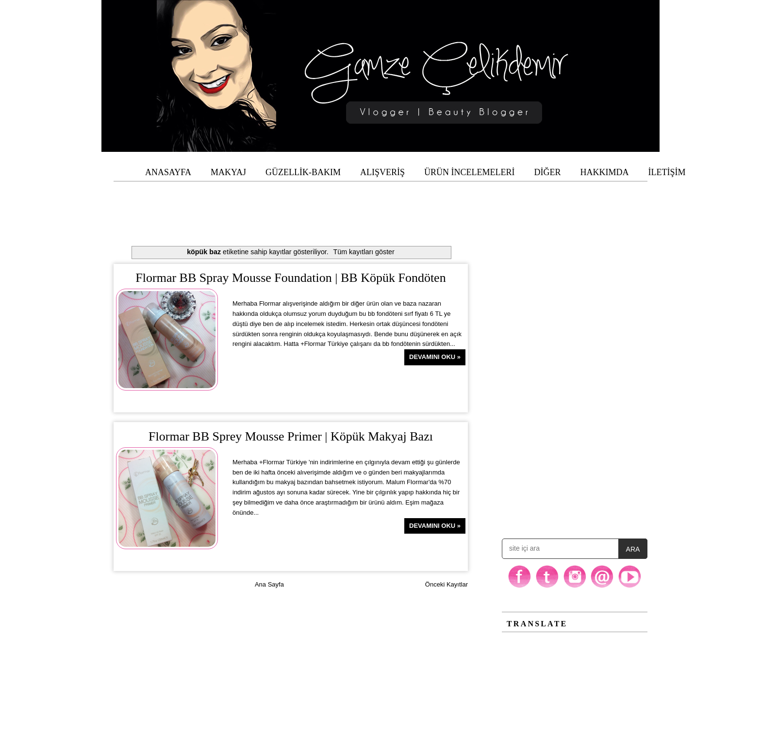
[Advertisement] (380, 203)
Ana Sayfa (269, 584)
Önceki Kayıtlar (446, 584)
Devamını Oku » (435, 356)
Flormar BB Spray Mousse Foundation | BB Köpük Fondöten (290, 278)
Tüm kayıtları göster (364, 252)
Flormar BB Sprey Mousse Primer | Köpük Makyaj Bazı (291, 436)
